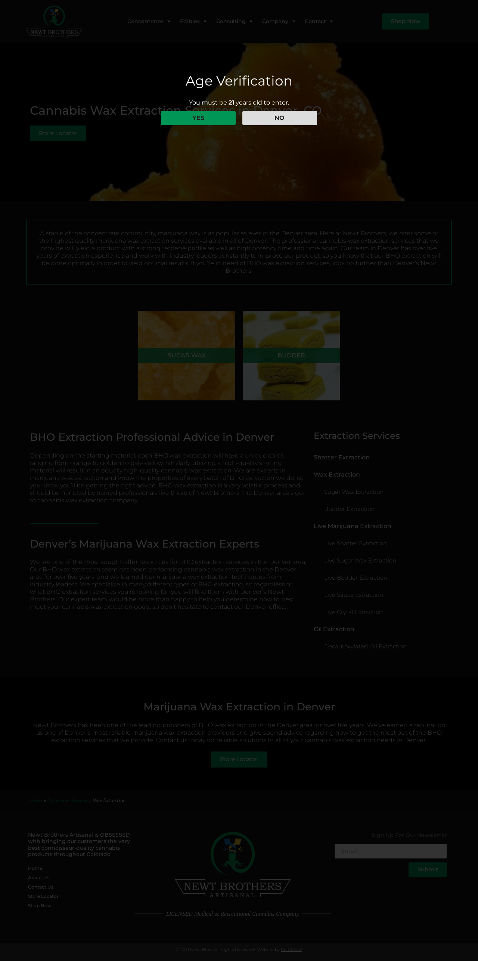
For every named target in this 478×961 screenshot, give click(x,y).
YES (198, 117)
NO (279, 117)
